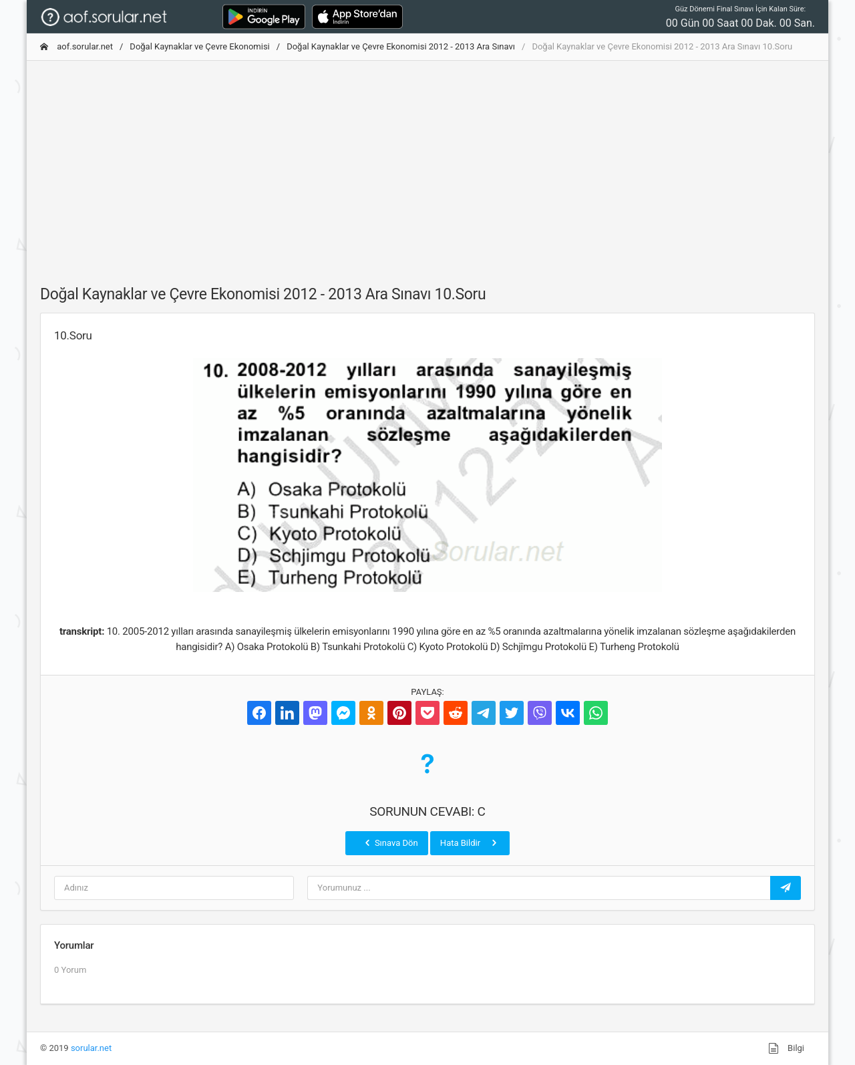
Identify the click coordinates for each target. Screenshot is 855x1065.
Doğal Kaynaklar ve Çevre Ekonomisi (199, 46)
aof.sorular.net (76, 46)
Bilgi (786, 1048)
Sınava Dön (390, 842)
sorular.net (91, 1048)
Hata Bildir (470, 842)
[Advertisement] (427, 165)
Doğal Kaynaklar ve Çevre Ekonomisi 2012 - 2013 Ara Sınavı (401, 46)
